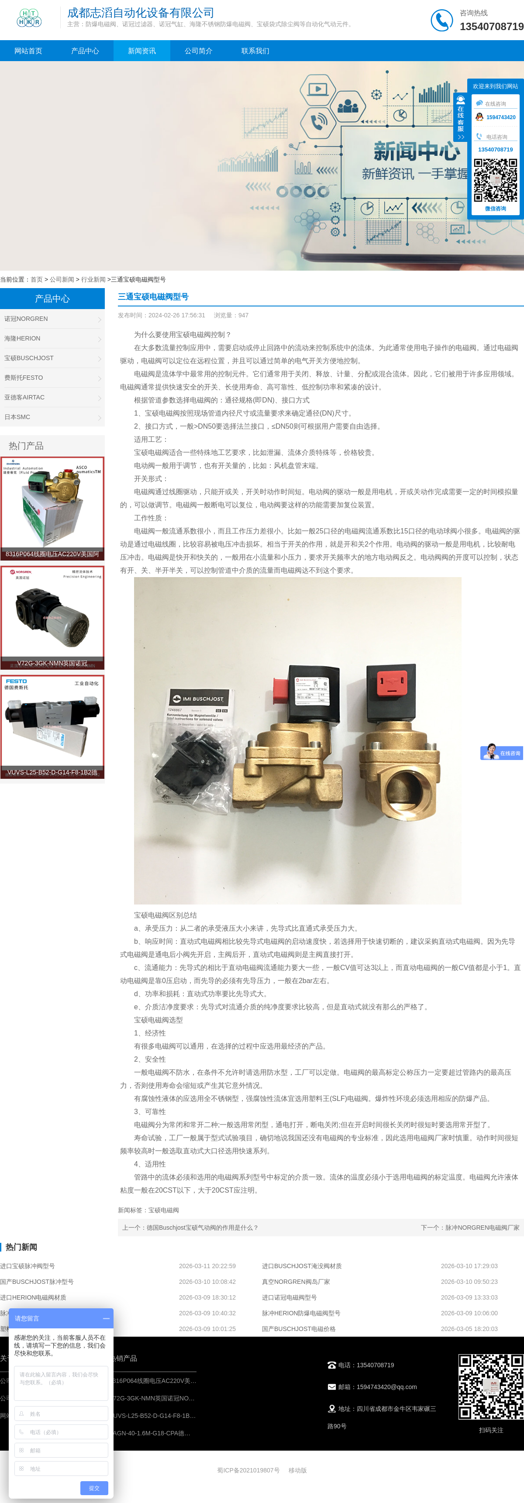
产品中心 (85, 51)
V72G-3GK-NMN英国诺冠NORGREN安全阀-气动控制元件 (188, 1398)
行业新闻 (93, 279)
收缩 (460, 118)
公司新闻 (62, 279)
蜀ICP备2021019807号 (248, 1470)
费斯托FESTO (52, 378)
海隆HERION (52, 338)
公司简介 (199, 51)
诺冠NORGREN (52, 319)
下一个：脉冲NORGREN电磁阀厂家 (470, 1227)
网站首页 (28, 51)
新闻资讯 (142, 51)
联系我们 (255, 51)
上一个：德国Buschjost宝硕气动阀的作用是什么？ (190, 1227)
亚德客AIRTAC (52, 397)
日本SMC (52, 417)
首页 (37, 279)
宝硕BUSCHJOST (52, 358)
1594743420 (496, 117)
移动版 (298, 1470)
